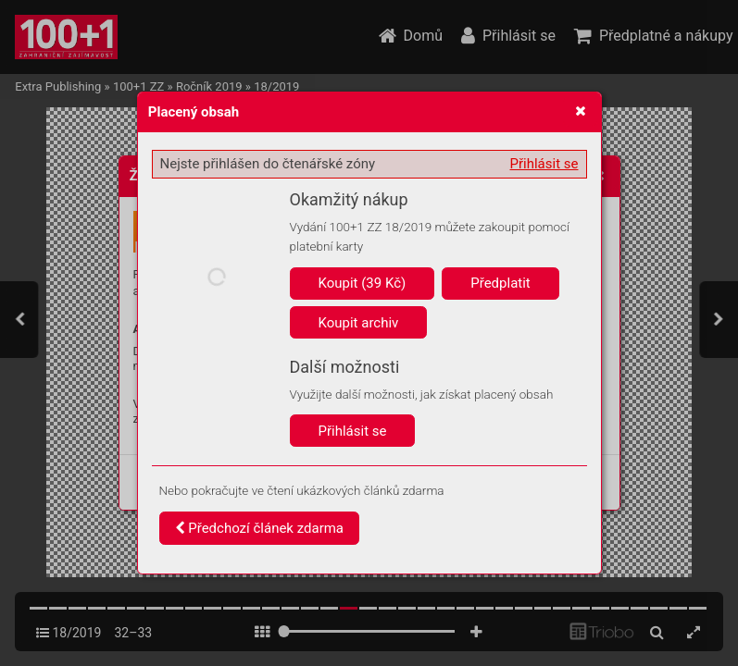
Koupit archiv (359, 322)
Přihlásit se (544, 163)
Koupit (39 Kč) (363, 283)
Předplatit (500, 283)
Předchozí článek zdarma (259, 528)
